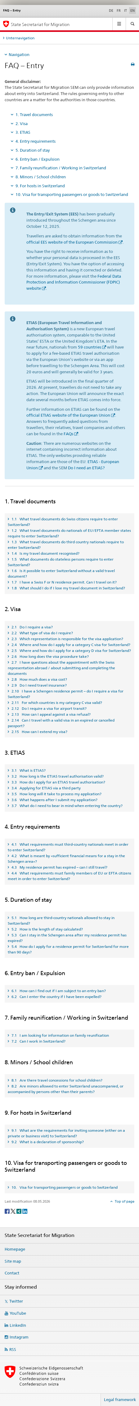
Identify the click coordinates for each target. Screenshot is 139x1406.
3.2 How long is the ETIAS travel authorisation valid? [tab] (57, 776)
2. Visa (22, 123)
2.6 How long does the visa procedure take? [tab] (50, 656)
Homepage (15, 1249)
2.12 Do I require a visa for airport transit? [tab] (49, 708)
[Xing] (19, 1211)
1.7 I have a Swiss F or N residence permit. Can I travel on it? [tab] (64, 582)
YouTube (18, 1313)
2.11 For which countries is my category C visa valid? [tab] (56, 702)
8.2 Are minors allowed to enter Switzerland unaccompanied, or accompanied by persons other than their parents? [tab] (65, 1089)
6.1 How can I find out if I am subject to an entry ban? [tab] (58, 990)
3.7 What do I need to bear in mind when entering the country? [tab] (67, 805)
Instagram (19, 1336)
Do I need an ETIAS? (86, 467)
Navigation (19, 54)
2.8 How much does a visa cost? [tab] (39, 679)
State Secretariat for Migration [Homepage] (40, 24)
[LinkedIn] (24, 1211)
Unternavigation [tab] (20, 38)
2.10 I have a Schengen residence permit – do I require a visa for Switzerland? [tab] (65, 694)
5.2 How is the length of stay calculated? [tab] (47, 929)
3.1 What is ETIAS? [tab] (28, 770)
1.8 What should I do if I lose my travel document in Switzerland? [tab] (68, 588)
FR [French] (119, 10)
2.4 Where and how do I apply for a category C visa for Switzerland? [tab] (70, 644)
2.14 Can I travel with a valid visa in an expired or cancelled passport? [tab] (61, 723)
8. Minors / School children (41, 176)
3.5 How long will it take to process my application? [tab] (56, 794)
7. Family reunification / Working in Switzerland (61, 167)
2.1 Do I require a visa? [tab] (32, 627)
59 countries (89, 347)
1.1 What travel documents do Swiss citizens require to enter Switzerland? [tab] (63, 522)
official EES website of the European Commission (72, 242)
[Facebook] (8, 1211)
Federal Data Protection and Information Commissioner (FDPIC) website (73, 282)
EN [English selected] (132, 10)
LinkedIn (18, 1325)
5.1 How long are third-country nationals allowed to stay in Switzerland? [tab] (61, 920)
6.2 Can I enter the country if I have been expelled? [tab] (56, 996)
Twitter (16, 1301)
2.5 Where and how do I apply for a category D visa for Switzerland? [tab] (71, 650)
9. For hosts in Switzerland (40, 185)
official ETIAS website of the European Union (68, 415)
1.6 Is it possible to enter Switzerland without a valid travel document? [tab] (61, 573)
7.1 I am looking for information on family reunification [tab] (60, 1035)
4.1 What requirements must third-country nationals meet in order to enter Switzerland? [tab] (68, 847)
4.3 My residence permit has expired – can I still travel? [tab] (59, 867)
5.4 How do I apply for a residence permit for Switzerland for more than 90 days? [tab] (68, 949)
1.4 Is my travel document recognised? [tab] (45, 553)
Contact (12, 1272)
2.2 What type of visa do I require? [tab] (42, 633)
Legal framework (120, 1399)
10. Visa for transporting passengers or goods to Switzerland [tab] (64, 1187)
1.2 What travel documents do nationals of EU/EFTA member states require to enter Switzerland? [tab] (69, 533)
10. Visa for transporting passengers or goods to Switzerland (72, 194)
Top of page (124, 1201)
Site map (13, 1261)
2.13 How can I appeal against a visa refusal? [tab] (51, 714)
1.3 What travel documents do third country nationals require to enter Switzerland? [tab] (66, 545)
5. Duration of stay (33, 150)
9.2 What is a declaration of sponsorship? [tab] (47, 1141)
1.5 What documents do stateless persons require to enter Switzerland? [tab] (61, 562)
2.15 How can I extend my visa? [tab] (39, 731)
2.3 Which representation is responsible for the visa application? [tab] (67, 638)
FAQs (68, 433)
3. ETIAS (23, 132)
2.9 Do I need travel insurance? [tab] (39, 685)
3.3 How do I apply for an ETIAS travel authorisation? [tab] (58, 782)
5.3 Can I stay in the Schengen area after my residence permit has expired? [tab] (67, 938)
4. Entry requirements (36, 141)
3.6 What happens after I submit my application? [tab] (54, 799)
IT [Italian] (125, 10)
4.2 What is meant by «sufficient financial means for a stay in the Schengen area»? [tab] (66, 858)
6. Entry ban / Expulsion (38, 159)
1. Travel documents (34, 114)
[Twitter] (13, 1211)
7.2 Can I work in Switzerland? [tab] (38, 1041)
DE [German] (111, 10)
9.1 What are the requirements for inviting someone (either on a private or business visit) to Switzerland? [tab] (66, 1133)
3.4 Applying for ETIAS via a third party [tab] (46, 788)
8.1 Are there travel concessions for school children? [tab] (56, 1080)
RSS (12, 1349)
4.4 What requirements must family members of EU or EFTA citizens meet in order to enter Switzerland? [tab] (69, 876)
